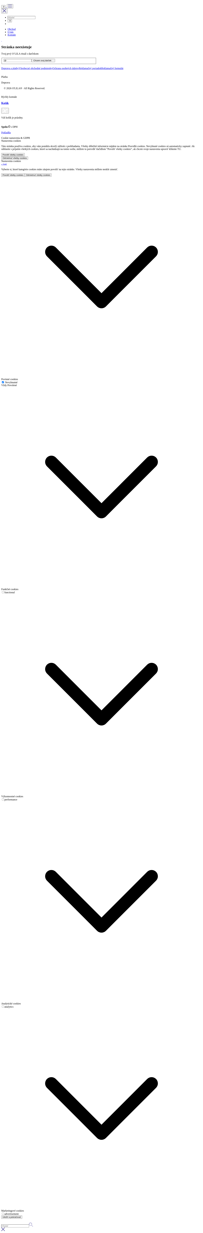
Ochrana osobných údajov (65, 68)
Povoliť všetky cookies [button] (13, 155)
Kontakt (12, 34)
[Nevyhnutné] (3, 382)
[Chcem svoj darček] (43, 60)
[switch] (3, 592)
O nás (10, 32)
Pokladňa (6, 132)
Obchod (12, 29)
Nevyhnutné (10, 382)
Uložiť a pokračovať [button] (12, 1217)
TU (179, 149)
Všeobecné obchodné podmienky (35, 68)
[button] (4, 164)
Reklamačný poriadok (90, 68)
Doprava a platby (10, 68)
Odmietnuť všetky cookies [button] (15, 158)
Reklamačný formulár (112, 68)
